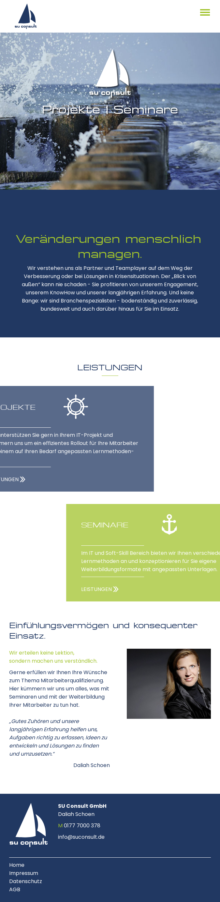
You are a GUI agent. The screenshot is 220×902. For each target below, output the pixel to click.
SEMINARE (154, 524)
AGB (14, 889)
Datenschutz (25, 881)
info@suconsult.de (81, 837)
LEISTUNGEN (146, 589)
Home (16, 865)
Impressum (23, 873)
